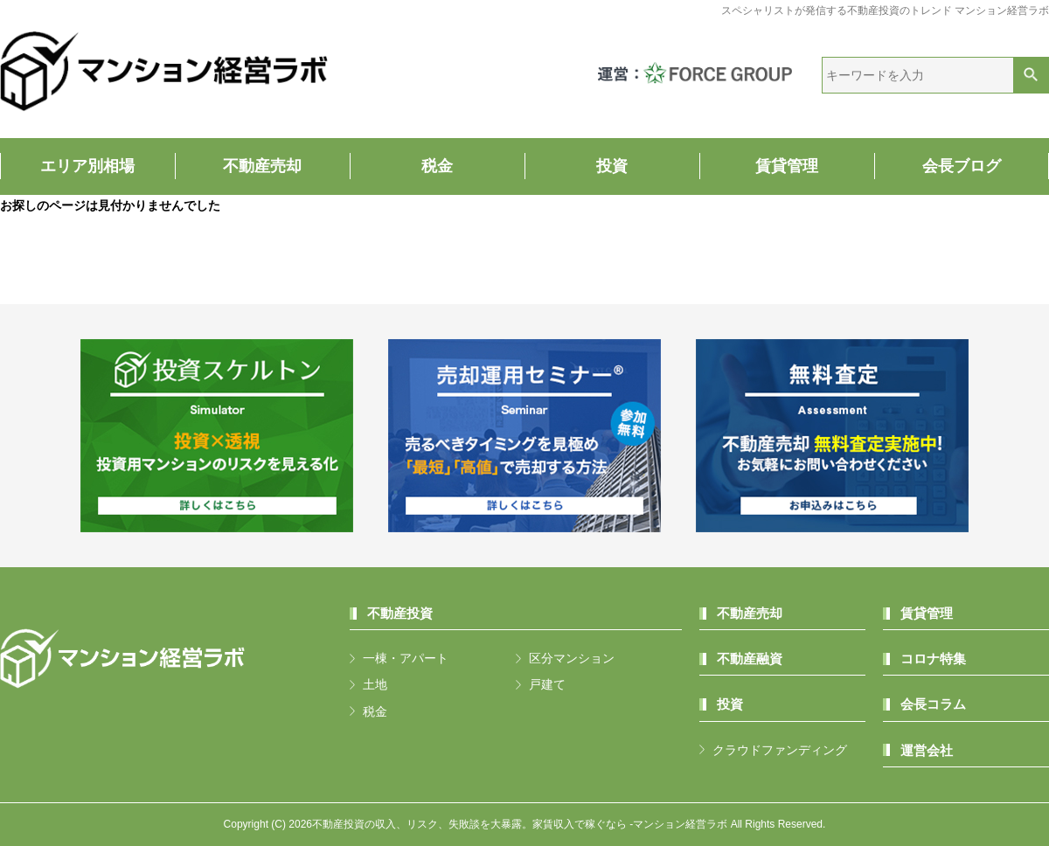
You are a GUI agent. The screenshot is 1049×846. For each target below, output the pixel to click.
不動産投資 (400, 613)
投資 (612, 166)
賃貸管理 (786, 166)
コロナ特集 (933, 658)
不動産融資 (749, 658)
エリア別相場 (87, 166)
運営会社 (926, 750)
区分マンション (572, 658)
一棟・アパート (405, 658)
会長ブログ (961, 166)
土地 (375, 684)
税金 (437, 166)
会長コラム (933, 704)
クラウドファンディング (779, 750)
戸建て (547, 684)
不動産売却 (262, 166)
